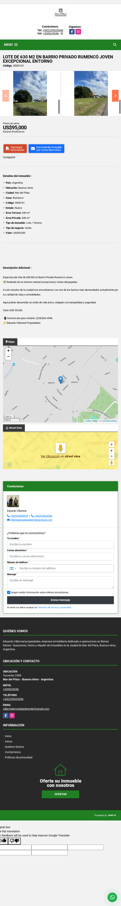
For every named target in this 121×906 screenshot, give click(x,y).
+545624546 (51, 33)
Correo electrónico (17, 550)
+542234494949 (19, 515)
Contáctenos (13, 752)
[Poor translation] (14, 841)
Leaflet (88, 421)
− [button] (8, 357)
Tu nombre (13, 538)
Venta (8, 741)
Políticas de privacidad (18, 757)
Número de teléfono (18, 562)
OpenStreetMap (109, 421)
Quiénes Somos (14, 746)
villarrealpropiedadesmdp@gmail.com (31, 519)
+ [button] (8, 351)
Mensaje (12, 574)
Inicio (8, 736)
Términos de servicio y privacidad (54, 607)
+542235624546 (53, 30)
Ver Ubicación (51, 456)
